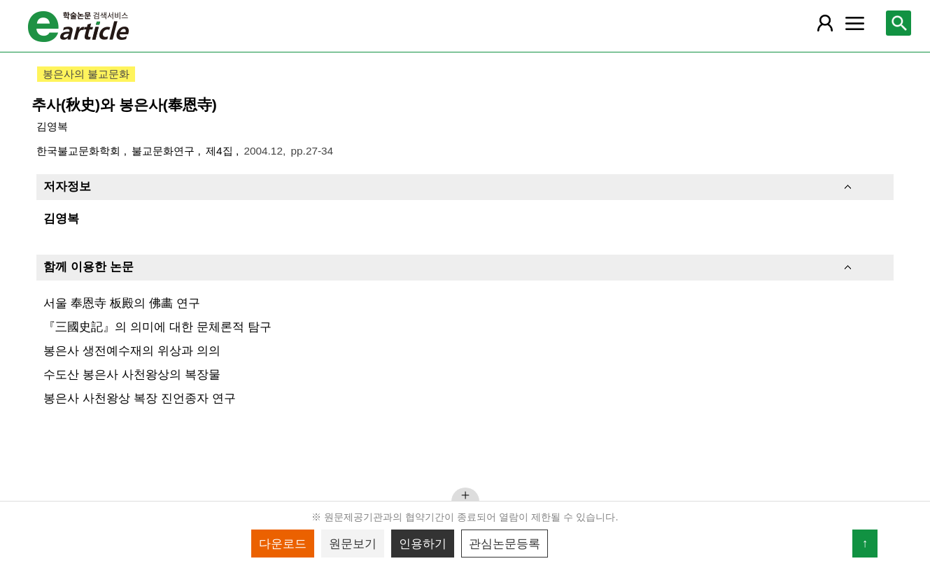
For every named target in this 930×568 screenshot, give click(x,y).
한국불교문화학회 (79, 151)
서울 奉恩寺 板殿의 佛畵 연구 (121, 303)
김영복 (52, 126)
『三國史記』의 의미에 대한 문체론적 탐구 (157, 327)
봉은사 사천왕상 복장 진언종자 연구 (139, 398)
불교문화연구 (164, 151)
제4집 (221, 151)
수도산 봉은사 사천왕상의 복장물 (131, 374)
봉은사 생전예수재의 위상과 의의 (131, 350)
